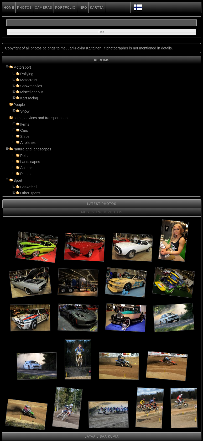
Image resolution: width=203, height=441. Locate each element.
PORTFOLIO (65, 7)
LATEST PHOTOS (101, 204)
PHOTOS (24, 7)
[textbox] (101, 22)
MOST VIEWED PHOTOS (101, 212)
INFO (83, 7)
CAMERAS (43, 7)
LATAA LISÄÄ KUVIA (102, 436)
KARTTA (97, 7)
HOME (9, 7)
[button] (101, 32)
